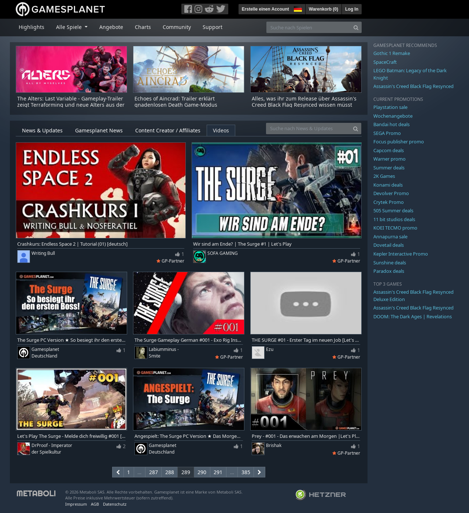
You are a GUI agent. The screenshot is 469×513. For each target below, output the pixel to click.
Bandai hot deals (391, 124)
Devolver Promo (391, 193)
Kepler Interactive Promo (400, 253)
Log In (351, 9)
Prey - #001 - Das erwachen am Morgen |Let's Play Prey (306, 436)
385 (245, 472)
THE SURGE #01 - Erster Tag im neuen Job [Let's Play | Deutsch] (306, 340)
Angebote (111, 26)
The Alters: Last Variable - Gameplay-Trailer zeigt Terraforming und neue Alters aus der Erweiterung (71, 104)
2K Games (384, 176)
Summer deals (389, 167)
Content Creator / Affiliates (167, 130)
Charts (143, 26)
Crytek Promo (388, 202)
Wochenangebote (393, 116)
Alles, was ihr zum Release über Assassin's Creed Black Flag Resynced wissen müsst (304, 101)
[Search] (356, 27)
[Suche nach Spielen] (308, 27)
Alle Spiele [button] (69, 26)
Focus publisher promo (398, 141)
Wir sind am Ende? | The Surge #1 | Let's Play (242, 244)
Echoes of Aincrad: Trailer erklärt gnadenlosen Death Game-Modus (175, 101)
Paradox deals (388, 271)
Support (212, 26)
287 (153, 472)
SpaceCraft (385, 62)
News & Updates (42, 130)
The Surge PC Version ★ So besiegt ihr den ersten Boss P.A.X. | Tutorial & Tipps (71, 340)
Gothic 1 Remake (391, 53)
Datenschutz (114, 504)
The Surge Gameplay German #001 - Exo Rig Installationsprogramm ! (188, 340)
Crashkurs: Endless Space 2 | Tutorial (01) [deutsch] (72, 244)
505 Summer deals (393, 210)
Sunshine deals (389, 262)
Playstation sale (390, 107)
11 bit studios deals (394, 219)
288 (169, 472)
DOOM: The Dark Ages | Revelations (412, 316)
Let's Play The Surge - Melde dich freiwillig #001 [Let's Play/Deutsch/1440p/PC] (71, 436)
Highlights (31, 26)
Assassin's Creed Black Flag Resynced (413, 86)
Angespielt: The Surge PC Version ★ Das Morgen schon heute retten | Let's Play (188, 436)
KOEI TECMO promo (395, 227)
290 (201, 472)
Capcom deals (388, 150)
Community (177, 26)
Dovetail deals (388, 245)
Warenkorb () (323, 9)
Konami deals (388, 185)
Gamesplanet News (99, 130)
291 (218, 472)
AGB (95, 504)
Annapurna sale (390, 236)
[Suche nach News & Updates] (308, 128)
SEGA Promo (387, 133)
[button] (297, 8)
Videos (221, 130)
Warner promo (389, 158)
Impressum (76, 504)
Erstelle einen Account (265, 9)
